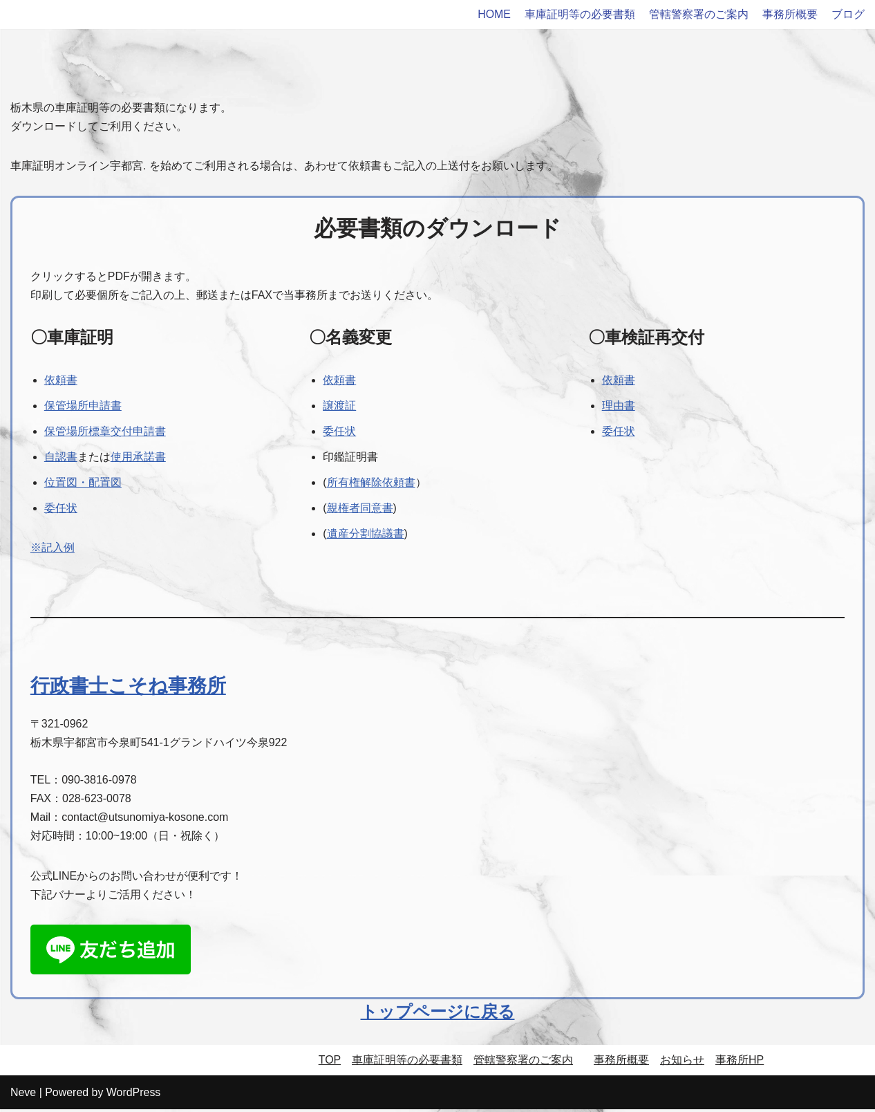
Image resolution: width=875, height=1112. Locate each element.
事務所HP (739, 1062)
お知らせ (682, 1062)
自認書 (60, 457)
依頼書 (60, 381)
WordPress (133, 1094)
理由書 (618, 406)
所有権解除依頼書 (371, 483)
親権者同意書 (360, 509)
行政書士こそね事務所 (128, 687)
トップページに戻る (438, 1014)
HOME (494, 14)
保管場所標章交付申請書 (105, 432)
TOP (330, 1062)
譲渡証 (339, 406)
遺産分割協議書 (365, 535)
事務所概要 (790, 14)
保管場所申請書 (83, 406)
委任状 (60, 509)
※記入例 (52, 549)
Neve (23, 1094)
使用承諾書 (138, 457)
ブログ (848, 14)
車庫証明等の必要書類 (580, 14)
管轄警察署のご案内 (699, 14)
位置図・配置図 (83, 483)
